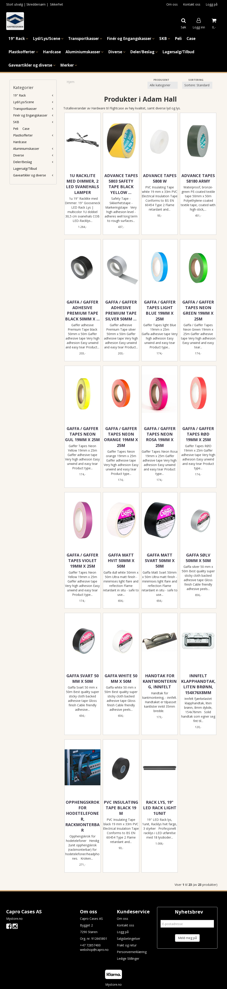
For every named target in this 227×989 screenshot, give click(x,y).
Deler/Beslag (22, 162)
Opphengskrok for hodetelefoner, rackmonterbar (82, 816)
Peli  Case (21, 128)
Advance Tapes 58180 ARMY (198, 178)
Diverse (18, 155)
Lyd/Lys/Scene (23, 102)
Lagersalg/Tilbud (25, 168)
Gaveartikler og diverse (29, 175)
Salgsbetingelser (128, 938)
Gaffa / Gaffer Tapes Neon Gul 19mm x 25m (82, 434)
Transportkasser (25, 109)
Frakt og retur (127, 945)
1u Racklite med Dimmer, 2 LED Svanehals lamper (82, 184)
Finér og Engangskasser (30, 115)
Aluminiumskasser (26, 148)
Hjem (70, 82)
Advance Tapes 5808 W (159, 178)
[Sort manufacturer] (162, 85)
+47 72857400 (90, 945)
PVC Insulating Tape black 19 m (121, 807)
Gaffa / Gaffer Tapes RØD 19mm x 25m (198, 434)
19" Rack (19, 95)
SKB (16, 122)
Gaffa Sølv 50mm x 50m (198, 557)
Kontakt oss (191, 4)
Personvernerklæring (132, 952)
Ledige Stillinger (128, 958)
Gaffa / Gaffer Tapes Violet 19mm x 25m (82, 560)
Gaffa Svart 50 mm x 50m (82, 678)
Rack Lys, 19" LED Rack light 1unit (159, 807)
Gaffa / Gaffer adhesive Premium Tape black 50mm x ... (82, 310)
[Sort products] (197, 85)
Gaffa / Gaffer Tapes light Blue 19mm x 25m (159, 310)
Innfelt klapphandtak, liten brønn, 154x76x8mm (198, 684)
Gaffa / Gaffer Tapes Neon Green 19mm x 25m (198, 310)
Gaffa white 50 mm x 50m (121, 678)
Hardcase (20, 142)
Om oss (172, 4)
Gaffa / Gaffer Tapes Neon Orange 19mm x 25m (121, 437)
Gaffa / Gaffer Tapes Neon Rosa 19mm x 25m (159, 437)
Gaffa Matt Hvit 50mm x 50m (121, 560)
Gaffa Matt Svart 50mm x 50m (160, 560)
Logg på (211, 4)
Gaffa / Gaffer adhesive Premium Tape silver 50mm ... (121, 310)
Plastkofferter (23, 135)
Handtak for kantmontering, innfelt (160, 681)
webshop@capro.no (94, 950)
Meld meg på (187, 938)
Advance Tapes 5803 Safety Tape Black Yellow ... (121, 184)
